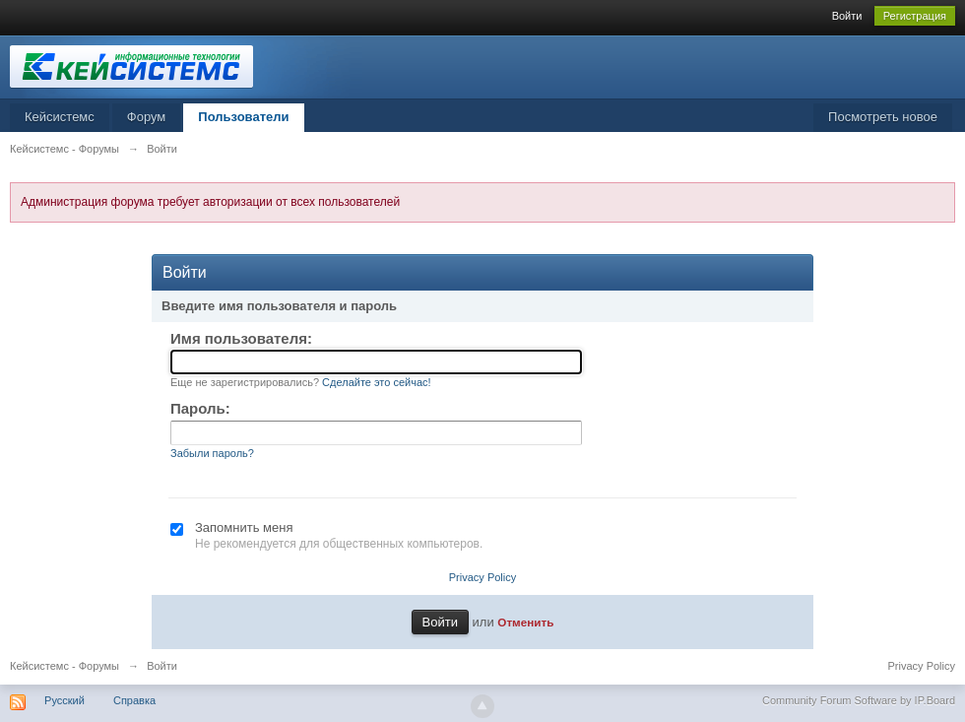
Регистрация (914, 16)
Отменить (525, 622)
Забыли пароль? (212, 453)
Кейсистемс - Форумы (64, 666)
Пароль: (200, 408)
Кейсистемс (60, 116)
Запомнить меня (243, 527)
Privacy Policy (482, 577)
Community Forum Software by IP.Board (858, 700)
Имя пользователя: (241, 338)
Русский (64, 700)
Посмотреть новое (882, 116)
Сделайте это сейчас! (376, 382)
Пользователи (243, 116)
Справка (134, 700)
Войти (847, 16)
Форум (146, 116)
